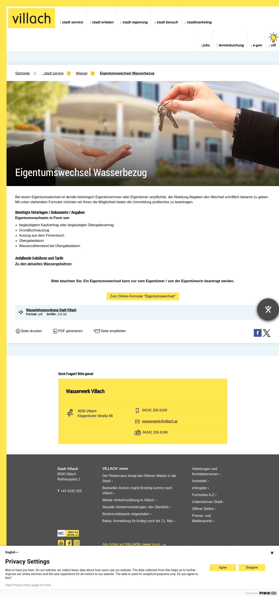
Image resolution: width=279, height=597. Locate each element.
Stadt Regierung (135, 22)
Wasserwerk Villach (85, 391)
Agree (223, 567)
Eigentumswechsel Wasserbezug (127, 73)
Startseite (22, 73)
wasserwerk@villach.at (159, 421)
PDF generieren (68, 331)
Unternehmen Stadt (207, 502)
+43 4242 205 (71, 491)
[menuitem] (71, 17)
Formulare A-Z (203, 495)
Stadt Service (72, 22)
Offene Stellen (203, 509)
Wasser (82, 73)
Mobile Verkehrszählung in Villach (128, 500)
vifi (273, 39)
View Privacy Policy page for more (28, 585)
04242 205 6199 (155, 432)
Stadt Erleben (103, 22)
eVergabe (199, 488)
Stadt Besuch (167, 22)
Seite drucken (28, 331)
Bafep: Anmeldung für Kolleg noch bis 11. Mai (137, 521)
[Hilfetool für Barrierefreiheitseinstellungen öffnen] (268, 309)
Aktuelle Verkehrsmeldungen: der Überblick (135, 507)
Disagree (252, 567)
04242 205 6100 (154, 410)
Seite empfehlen (109, 331)
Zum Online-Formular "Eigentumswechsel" (142, 296)
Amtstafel (199, 481)
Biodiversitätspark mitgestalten (125, 514)
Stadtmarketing (199, 22)
